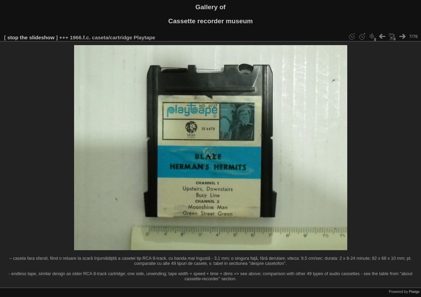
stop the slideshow (30, 37)
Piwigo (414, 291)
